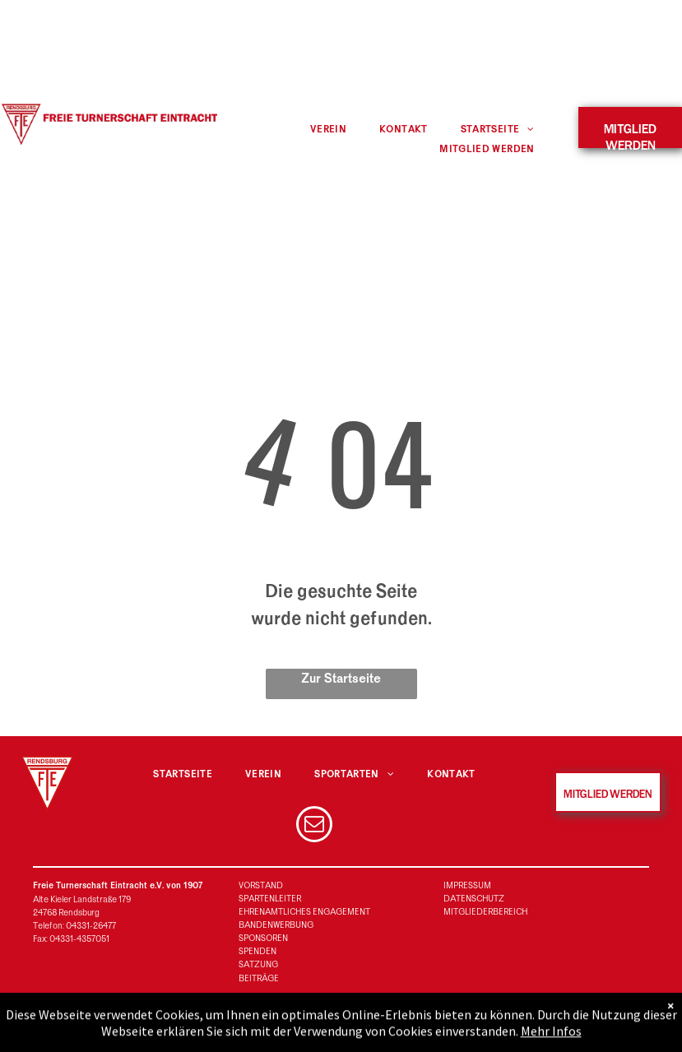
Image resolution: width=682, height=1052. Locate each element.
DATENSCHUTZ (473, 898)
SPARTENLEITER (270, 898)
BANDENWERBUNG (276, 925)
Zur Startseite (341, 678)
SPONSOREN (263, 938)
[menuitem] (328, 130)
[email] (314, 826)
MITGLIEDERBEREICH (485, 911)
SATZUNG (258, 964)
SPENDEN (257, 951)
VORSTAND (261, 885)
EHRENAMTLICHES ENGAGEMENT (304, 911)
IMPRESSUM (467, 885)
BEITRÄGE (259, 978)
